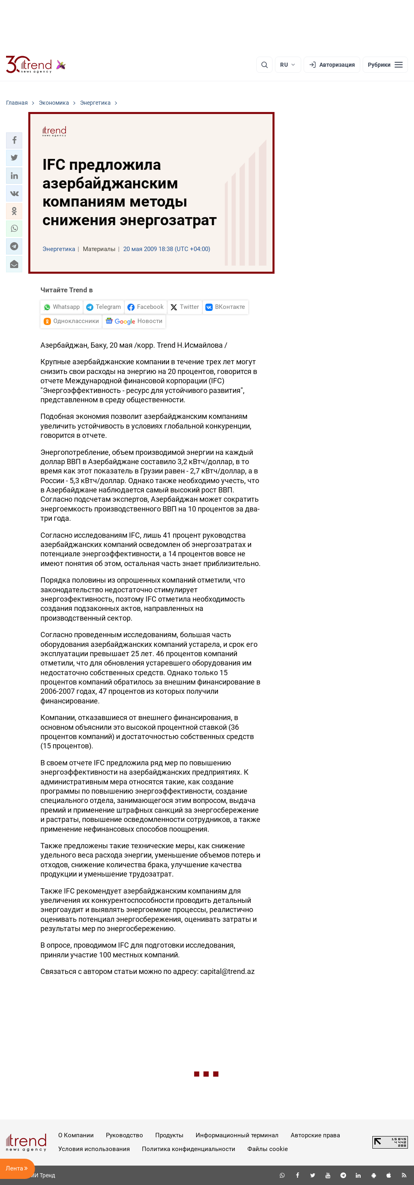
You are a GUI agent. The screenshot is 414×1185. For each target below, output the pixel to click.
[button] (14, 140)
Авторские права (315, 1135)
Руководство (124, 1135)
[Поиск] (264, 65)
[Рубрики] (385, 65)
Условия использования (94, 1149)
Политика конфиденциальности (188, 1149)
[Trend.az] (36, 65)
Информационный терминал (237, 1135)
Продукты (169, 1135)
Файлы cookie (267, 1149)
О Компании (76, 1135)
